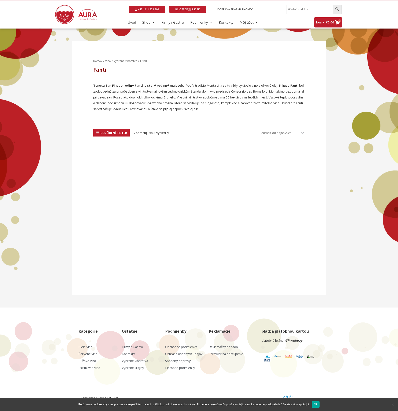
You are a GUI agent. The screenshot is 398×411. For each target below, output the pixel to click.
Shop (148, 22)
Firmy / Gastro (173, 22)
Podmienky (201, 22)
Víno (109, 61)
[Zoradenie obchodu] (281, 133)
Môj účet (249, 22)
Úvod (132, 22)
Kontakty (226, 22)
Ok (315, 404)
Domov (98, 61)
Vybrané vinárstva (127, 61)
